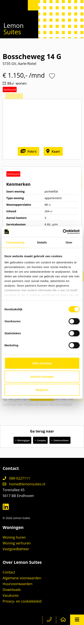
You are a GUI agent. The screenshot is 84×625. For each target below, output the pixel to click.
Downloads (12, 589)
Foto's (28, 151)
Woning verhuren (17, 543)
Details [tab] (42, 242)
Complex (40, 440)
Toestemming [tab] (15, 242)
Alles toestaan (42, 363)
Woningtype (22, 440)
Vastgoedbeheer (16, 549)
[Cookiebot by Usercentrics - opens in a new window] (63, 231)
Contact (9, 572)
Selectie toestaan (42, 376)
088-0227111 (16, 478)
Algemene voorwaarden (22, 578)
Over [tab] (69, 242)
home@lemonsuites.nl (24, 484)
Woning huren (14, 537)
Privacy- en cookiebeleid (22, 601)
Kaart (53, 151)
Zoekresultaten (60, 440)
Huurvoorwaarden (17, 583)
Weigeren (42, 389)
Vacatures (11, 595)
